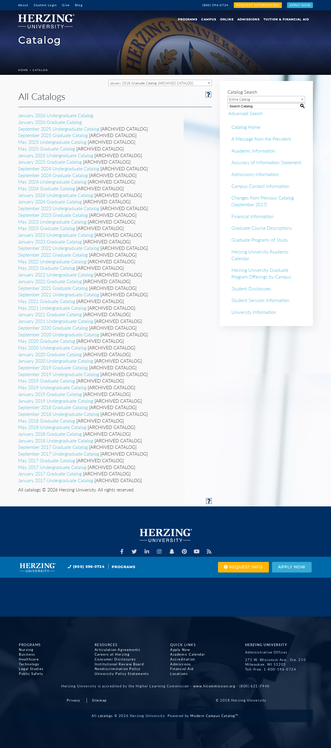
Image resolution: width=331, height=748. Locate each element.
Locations (178, 674)
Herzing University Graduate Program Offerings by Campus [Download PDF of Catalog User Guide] (261, 273)
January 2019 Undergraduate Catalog (55, 401)
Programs (188, 19)
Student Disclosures (251, 288)
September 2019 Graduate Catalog (53, 367)
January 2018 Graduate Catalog (50, 434)
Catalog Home (245, 127)
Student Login (45, 5)
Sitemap (99, 700)
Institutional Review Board (118, 664)
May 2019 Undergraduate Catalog (52, 387)
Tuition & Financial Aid (286, 19)
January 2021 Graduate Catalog (50, 314)
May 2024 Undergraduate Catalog (52, 182)
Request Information (258, 5)
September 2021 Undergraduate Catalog (58, 294)
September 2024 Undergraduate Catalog (58, 168)
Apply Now (300, 5)
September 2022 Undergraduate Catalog (58, 248)
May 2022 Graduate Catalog (46, 268)
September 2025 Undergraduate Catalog (58, 129)
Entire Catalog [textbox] (239, 99)
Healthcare (28, 659)
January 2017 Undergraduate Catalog (55, 480)
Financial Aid (181, 669)
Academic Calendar (186, 654)
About (23, 5)
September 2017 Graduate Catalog (53, 447)
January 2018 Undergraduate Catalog (55, 440)
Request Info (241, 567)
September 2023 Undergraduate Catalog (58, 208)
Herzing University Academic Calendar (260, 255)
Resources (105, 645)
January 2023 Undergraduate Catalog (55, 235)
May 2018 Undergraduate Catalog (52, 427)
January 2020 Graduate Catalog (50, 354)
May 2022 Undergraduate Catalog (52, 261)
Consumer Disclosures (114, 659)
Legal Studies (30, 669)
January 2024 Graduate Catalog (50, 201)
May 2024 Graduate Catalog (46, 188)
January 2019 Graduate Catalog (50, 394)
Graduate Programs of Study (259, 240)
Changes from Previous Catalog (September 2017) (262, 201)
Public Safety (30, 674)
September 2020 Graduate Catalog (53, 328)
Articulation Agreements (117, 650)
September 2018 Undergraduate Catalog (58, 414)
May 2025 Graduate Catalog (46, 149)
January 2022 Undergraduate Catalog (55, 274)
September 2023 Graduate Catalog (53, 215)
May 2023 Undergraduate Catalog (52, 222)
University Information (253, 312)
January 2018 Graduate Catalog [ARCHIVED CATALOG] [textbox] (151, 83)
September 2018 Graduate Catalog (53, 407)
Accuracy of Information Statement (266, 162)
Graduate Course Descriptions (261, 228)
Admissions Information (255, 174)
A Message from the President (261, 139)
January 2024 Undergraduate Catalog (55, 195)
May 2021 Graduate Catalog (46, 301)
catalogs (105, 716)
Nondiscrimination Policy (117, 669)
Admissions (248, 19)
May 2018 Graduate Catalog (46, 421)
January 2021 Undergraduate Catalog (55, 321)
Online (227, 19)
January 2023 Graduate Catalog (50, 241)
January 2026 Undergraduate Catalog (55, 115)
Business (26, 654)
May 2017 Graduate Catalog (46, 460)
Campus (208, 19)
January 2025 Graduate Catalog (50, 162)
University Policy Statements (121, 674)
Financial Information (252, 216)
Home (23, 69)
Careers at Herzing (111, 654)
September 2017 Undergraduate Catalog (58, 454)
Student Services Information (260, 300)
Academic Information (253, 151)
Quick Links (182, 645)
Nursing (25, 650)
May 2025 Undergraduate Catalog (52, 142)
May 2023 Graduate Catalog (46, 228)
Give (66, 5)
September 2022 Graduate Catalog (53, 255)
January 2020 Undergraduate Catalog (55, 361)
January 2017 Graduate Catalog (50, 473)
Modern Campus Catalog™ (214, 716)
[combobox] (160, 83)
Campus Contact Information (260, 186)
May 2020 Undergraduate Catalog (52, 348)
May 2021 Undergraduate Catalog (52, 308)
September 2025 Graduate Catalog (53, 135)
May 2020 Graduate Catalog (46, 341)
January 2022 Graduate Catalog (50, 281)
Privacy (73, 700)
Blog (78, 5)
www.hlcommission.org (214, 686)
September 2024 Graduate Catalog (53, 175)
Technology (28, 664)
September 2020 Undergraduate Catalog (58, 334)
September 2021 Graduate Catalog (53, 288)
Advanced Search (245, 113)
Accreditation (181, 659)
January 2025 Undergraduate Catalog (55, 155)
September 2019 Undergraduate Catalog (58, 374)
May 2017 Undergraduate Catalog (52, 467)
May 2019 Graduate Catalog (46, 381)
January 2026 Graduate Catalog (50, 122)
